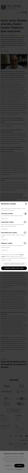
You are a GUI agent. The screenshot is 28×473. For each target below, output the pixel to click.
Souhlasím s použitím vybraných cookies (14, 263)
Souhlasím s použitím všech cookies (14, 268)
